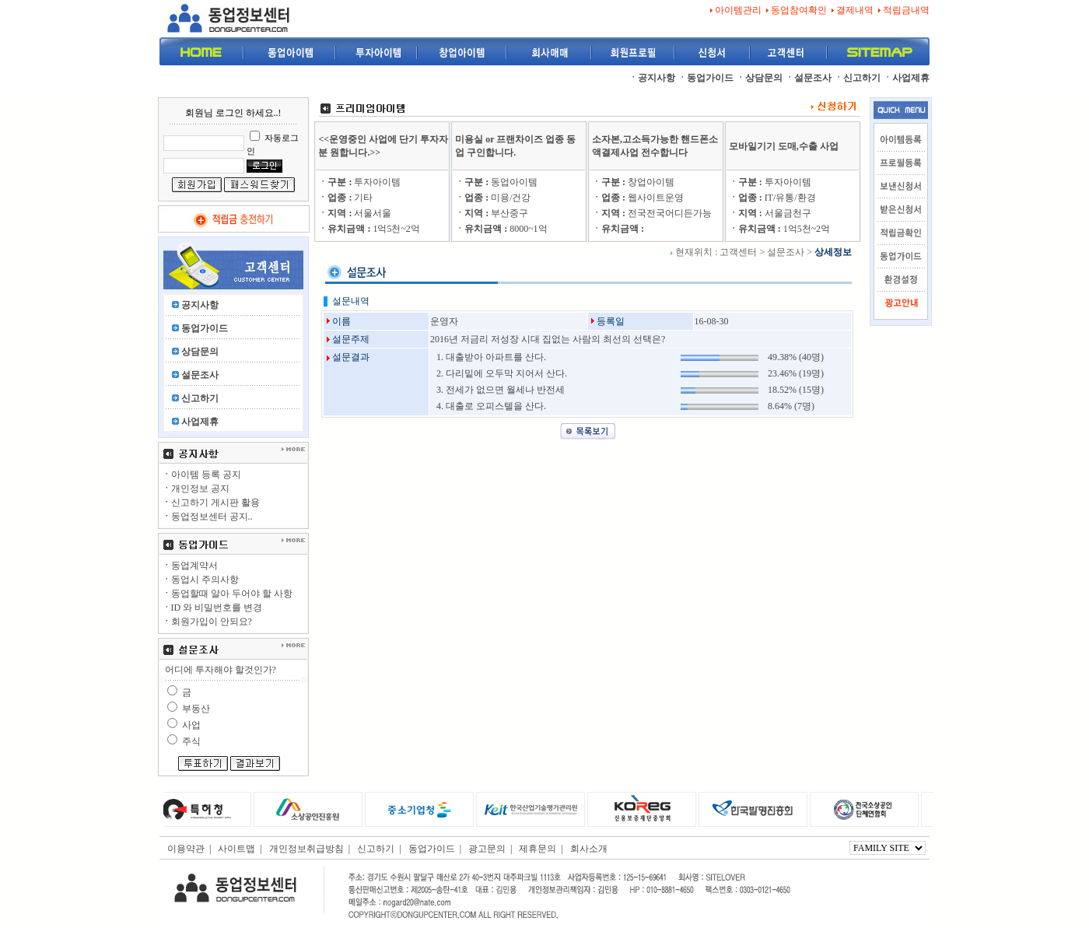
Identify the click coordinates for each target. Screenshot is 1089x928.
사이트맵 (236, 848)
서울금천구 (770, 213)
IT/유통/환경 (772, 197)
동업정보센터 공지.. (207, 516)
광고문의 (487, 848)
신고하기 (375, 848)
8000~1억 (501, 228)
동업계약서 (190, 565)
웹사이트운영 (638, 197)
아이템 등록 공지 (201, 474)
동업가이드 (431, 848)
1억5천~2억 (369, 228)
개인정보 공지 (195, 488)
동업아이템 (496, 182)
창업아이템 (633, 182)
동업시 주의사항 (200, 579)
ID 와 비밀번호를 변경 (212, 607)
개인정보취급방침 (306, 848)
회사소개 (589, 848)
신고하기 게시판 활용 (211, 502)
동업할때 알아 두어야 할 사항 (227, 593)
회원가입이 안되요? (207, 621)
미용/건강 (492, 197)
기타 (345, 197)
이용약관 (186, 848)
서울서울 (354, 213)
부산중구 (491, 213)
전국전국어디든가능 (652, 213)
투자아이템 (359, 182)
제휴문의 (537, 848)
